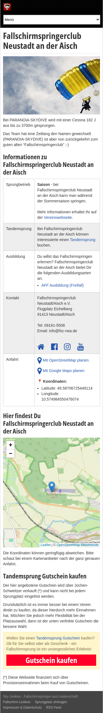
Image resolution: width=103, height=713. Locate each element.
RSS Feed (53, 707)
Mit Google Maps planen (61, 371)
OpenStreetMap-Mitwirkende (78, 545)
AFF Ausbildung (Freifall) (62, 285)
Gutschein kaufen (51, 660)
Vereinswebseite (58, 217)
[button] (51, 488)
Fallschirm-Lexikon (16, 702)
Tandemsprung (82, 239)
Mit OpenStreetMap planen (63, 360)
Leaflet (46, 545)
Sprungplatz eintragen (51, 702)
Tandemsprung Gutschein (58, 638)
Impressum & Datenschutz (22, 707)
